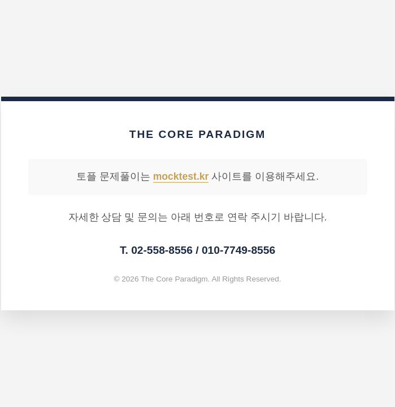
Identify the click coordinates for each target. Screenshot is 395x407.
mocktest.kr (181, 176)
